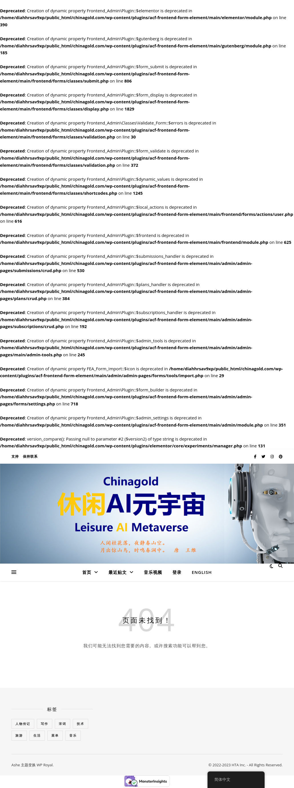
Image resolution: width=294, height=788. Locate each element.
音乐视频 (153, 572)
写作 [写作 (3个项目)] (44, 723)
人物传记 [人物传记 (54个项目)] (22, 723)
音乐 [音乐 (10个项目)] (73, 735)
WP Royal (45, 764)
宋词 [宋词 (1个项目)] (62, 723)
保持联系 (30, 456)
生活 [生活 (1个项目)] (37, 735)
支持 (15, 456)
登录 (177, 572)
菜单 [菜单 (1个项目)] (55, 735)
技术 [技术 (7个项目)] (80, 723)
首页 (86, 572)
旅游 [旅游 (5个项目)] (19, 735)
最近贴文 (117, 572)
